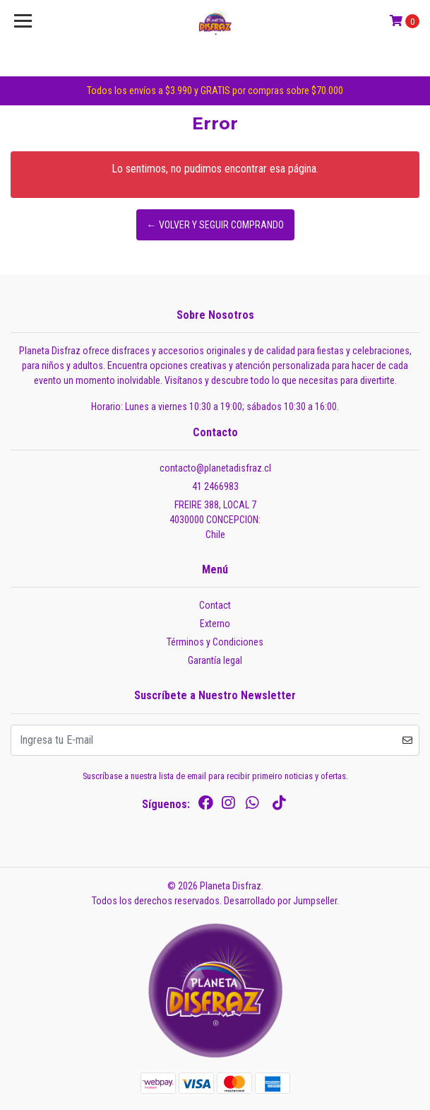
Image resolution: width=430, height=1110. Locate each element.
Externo (215, 623)
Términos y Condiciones (215, 642)
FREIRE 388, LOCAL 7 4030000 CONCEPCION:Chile (215, 519)
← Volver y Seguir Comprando (215, 224)
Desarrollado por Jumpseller (280, 900)
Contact (215, 605)
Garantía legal (215, 660)
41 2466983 (215, 486)
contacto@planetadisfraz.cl (215, 468)
